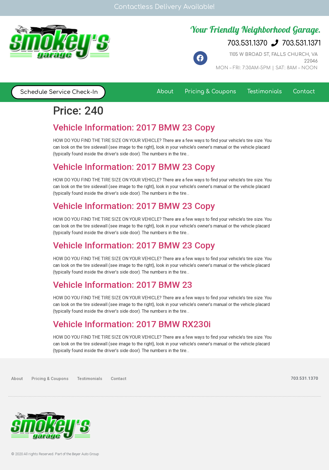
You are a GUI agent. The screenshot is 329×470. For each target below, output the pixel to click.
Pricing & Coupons (210, 91)
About (165, 91)
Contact (304, 91)
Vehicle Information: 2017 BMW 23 (122, 284)
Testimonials (264, 91)
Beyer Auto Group (85, 454)
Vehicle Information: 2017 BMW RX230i (132, 324)
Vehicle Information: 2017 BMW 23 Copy (134, 127)
